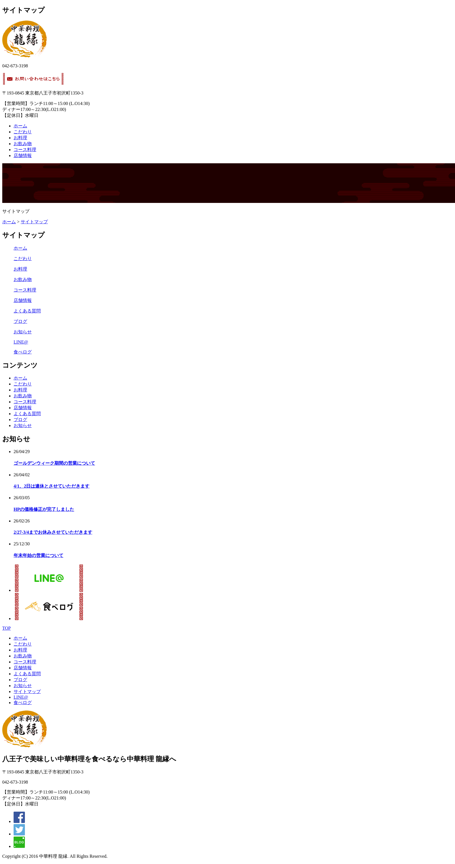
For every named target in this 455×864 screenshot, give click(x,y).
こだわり (23, 131)
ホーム (20, 125)
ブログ (20, 321)
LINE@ (21, 342)
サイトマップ (34, 221)
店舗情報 (23, 155)
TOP (6, 628)
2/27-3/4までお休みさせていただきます (53, 532)
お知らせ (23, 331)
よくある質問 (27, 310)
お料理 (20, 137)
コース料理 (25, 149)
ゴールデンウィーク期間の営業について (54, 463)
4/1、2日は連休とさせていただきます (51, 486)
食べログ (23, 352)
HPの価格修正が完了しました (44, 509)
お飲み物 (23, 143)
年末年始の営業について (38, 555)
